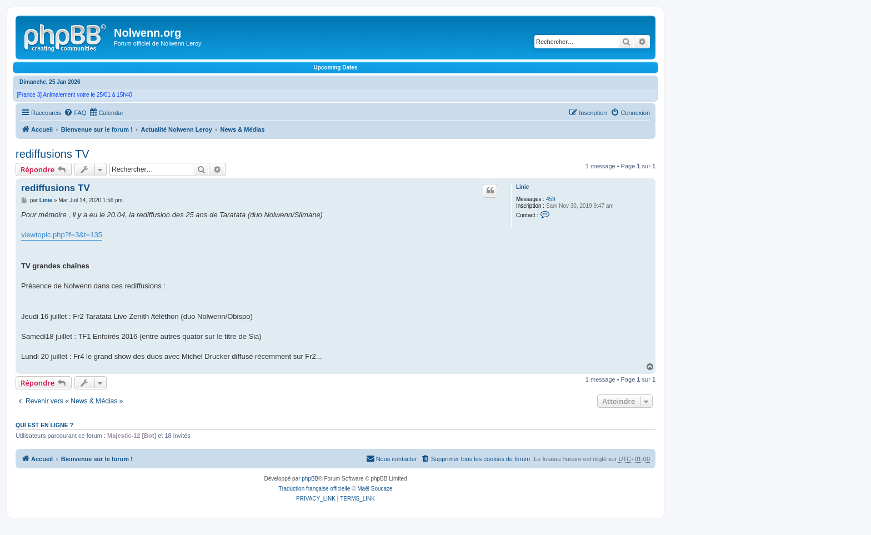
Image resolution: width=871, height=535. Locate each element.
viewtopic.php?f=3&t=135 (61, 235)
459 (550, 199)
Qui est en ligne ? (44, 425)
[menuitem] (75, 112)
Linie (522, 187)
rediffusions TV (52, 154)
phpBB (310, 479)
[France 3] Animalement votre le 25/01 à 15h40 (74, 95)
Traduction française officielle (314, 489)
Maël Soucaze (374, 489)
